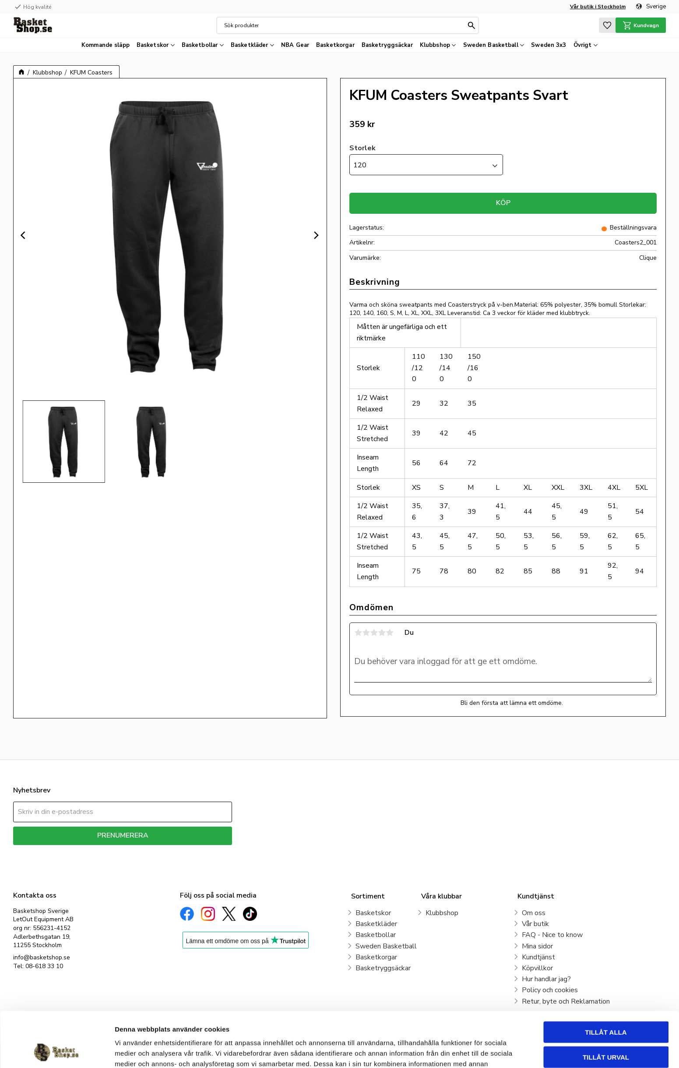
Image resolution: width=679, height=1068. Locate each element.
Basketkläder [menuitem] (249, 45)
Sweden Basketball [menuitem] (490, 45)
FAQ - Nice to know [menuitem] (552, 935)
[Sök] (471, 25)
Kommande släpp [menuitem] (105, 45)
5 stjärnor (390, 633)
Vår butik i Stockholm (598, 6)
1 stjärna (358, 633)
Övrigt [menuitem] (582, 45)
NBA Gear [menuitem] (295, 45)
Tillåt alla (605, 980)
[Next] (316, 235)
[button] (607, 25)
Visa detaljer (475, 1050)
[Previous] (24, 235)
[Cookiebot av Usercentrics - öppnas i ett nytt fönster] (56, 1050)
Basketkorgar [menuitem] (335, 45)
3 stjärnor (374, 633)
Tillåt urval (606, 1005)
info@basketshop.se (41, 957)
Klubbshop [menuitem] (435, 45)
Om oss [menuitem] (533, 913)
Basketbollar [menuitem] (200, 45)
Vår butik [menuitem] (535, 924)
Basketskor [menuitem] (153, 45)
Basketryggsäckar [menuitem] (387, 45)
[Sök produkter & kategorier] (345, 25)
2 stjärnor (366, 633)
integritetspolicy (153, 851)
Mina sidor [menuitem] (537, 946)
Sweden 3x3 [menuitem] (548, 45)
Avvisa (606, 1029)
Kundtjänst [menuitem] (538, 957)
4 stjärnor (382, 633)
